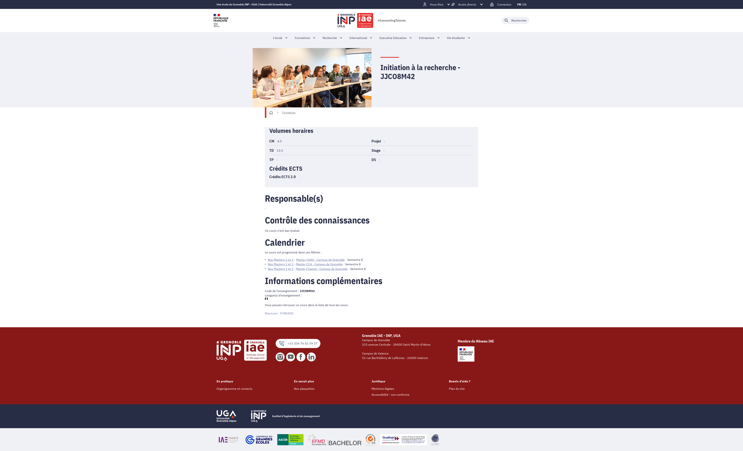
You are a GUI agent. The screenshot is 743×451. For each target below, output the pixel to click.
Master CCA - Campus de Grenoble (319, 264)
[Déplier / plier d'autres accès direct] (467, 4)
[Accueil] (271, 112)
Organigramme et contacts (234, 388)
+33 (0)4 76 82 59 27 (298, 343)
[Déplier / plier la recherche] (515, 20)
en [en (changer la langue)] (524, 4)
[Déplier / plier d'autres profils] (437, 4)
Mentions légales (383, 388)
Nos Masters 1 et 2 (280, 260)
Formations (289, 112)
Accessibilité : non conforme (390, 394)
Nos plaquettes (304, 388)
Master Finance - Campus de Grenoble (322, 268)
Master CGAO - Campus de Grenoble (320, 260)
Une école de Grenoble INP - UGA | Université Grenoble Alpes (254, 4)
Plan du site (457, 388)
